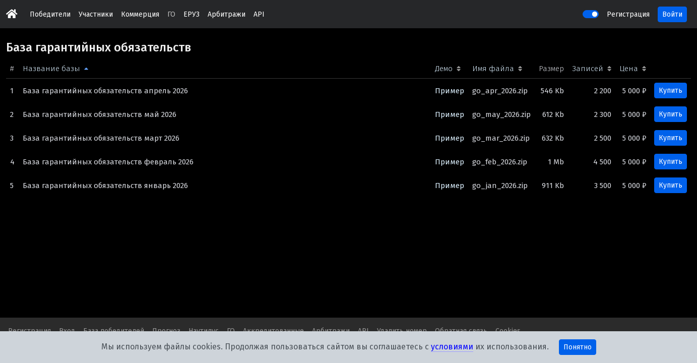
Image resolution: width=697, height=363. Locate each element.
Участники (96, 14)
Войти (672, 14)
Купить (670, 90)
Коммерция (140, 14)
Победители (50, 14)
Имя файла (493, 68)
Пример (449, 90)
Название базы (51, 68)
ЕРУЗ (191, 14)
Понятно (577, 347)
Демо (444, 68)
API (259, 14)
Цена (628, 68)
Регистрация (628, 14)
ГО (171, 14)
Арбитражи (226, 14)
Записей (587, 68)
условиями (452, 346)
